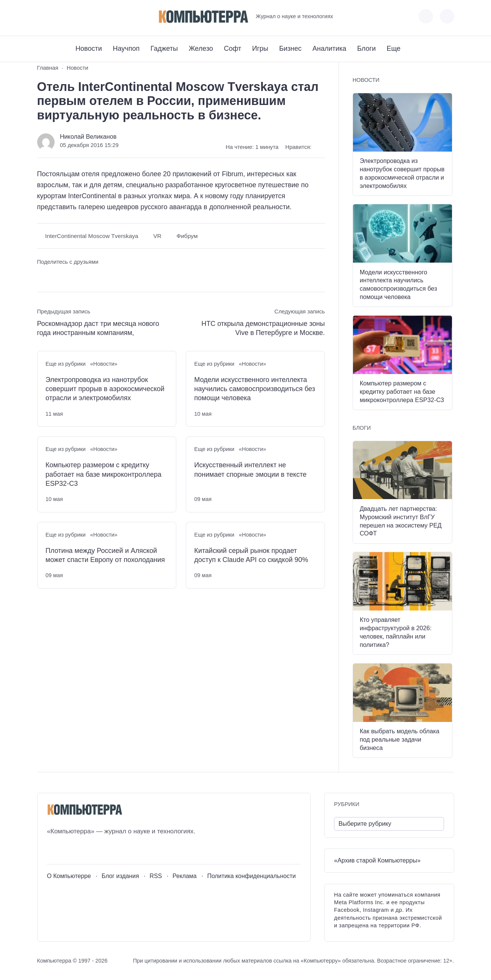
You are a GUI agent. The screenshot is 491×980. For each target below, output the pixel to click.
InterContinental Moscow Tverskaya (91, 236)
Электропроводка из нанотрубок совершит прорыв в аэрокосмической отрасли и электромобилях (104, 389)
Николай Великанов (88, 136)
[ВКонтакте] (42, 16)
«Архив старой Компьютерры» (377, 860)
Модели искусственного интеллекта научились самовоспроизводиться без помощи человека (254, 389)
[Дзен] (84, 16)
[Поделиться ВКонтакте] (42, 276)
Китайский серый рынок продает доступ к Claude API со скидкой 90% (251, 555)
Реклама (185, 876)
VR (157, 236)
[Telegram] (70, 16)
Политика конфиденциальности (251, 876)
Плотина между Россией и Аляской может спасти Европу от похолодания (105, 555)
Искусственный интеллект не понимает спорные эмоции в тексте (250, 469)
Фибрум (187, 236)
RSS (155, 876)
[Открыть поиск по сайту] (447, 16)
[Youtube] (56, 16)
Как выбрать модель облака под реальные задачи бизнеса (399, 739)
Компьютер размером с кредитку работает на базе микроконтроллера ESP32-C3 (103, 474)
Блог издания (120, 876)
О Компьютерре (69, 876)
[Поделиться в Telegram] (56, 276)
